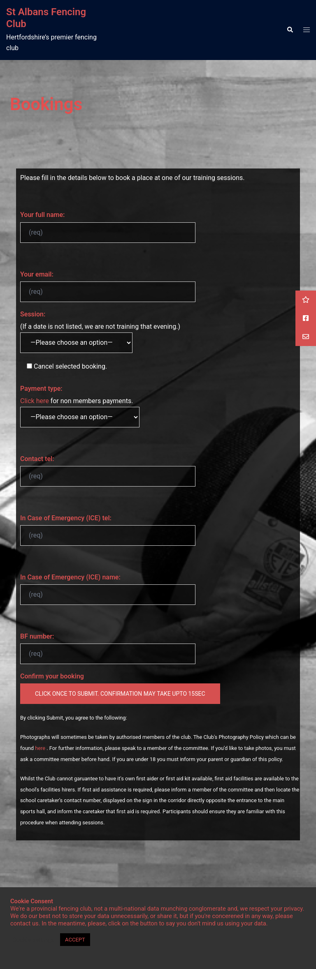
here (40, 748)
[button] (289, 30)
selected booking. (63, 366)
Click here (34, 401)
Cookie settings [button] (33, 940)
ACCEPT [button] (75, 940)
